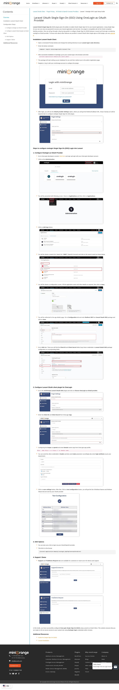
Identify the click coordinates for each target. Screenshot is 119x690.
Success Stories (90, 656)
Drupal (54, 3)
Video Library (89, 665)
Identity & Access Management (55, 656)
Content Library (89, 662)
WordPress (36, 3)
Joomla (77, 668)
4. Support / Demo (10, 39)
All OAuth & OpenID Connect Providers (67, 11)
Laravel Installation (43, 640)
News (103, 659)
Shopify (62, 3)
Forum (87, 672)
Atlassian (45, 3)
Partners (104, 662)
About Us (104, 656)
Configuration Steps (9, 24)
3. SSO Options (9, 36)
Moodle (77, 675)
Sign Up (98, 3)
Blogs (87, 659)
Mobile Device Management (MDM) (56, 668)
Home (28, 3)
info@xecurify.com (17, 661)
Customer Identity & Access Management (58, 659)
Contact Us (109, 3)
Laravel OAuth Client (39, 11)
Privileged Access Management (55, 662)
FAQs (86, 668)
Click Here (62, 156)
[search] (117, 3)
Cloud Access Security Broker (54, 665)
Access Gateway (50, 672)
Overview (6, 17)
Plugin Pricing (50, 11)
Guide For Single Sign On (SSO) (47, 637)
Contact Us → (15, 665)
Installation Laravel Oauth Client (13, 21)
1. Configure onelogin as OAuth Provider (16, 28)
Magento (77, 672)
